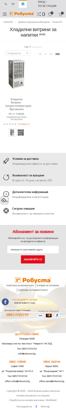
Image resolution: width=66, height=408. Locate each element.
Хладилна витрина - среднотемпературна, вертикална (18, 104)
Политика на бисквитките (20, 285)
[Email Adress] (33, 249)
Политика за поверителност (33, 290)
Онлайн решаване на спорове (33, 395)
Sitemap (45, 406)
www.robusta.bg (24, 302)
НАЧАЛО (8, 21)
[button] (43, 14)
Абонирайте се (33, 259)
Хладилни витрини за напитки (16, 118)
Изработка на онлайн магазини (27, 400)
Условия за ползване (48, 285)
